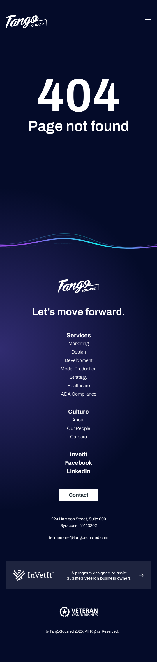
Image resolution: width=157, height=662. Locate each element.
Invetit (78, 454)
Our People (78, 428)
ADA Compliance (78, 394)
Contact (78, 495)
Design (78, 351)
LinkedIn (78, 471)
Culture (78, 411)
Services (78, 335)
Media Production (79, 368)
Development (79, 360)
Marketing (78, 343)
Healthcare (78, 385)
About (78, 419)
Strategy (78, 377)
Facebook (78, 463)
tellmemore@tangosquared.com (78, 537)
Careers (78, 436)
